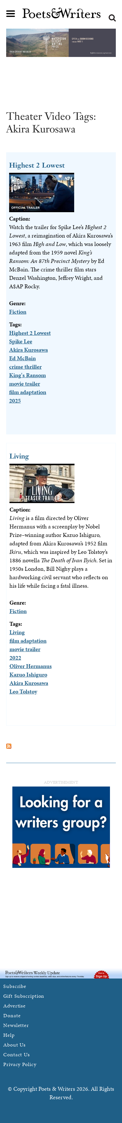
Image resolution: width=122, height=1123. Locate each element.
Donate (11, 1015)
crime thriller (25, 367)
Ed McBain (22, 358)
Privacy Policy (19, 1064)
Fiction (17, 312)
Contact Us (16, 1054)
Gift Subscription (23, 996)
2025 (15, 400)
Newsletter (16, 1025)
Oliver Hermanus (30, 666)
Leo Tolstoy (23, 691)
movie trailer (24, 383)
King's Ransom (27, 375)
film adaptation (27, 392)
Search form (112, 17)
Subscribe (14, 986)
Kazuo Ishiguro (28, 674)
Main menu (10, 13)
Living (19, 456)
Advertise (14, 1005)
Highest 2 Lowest (37, 165)
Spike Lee (20, 341)
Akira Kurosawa (28, 350)
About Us (14, 1044)
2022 (15, 657)
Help (9, 1035)
